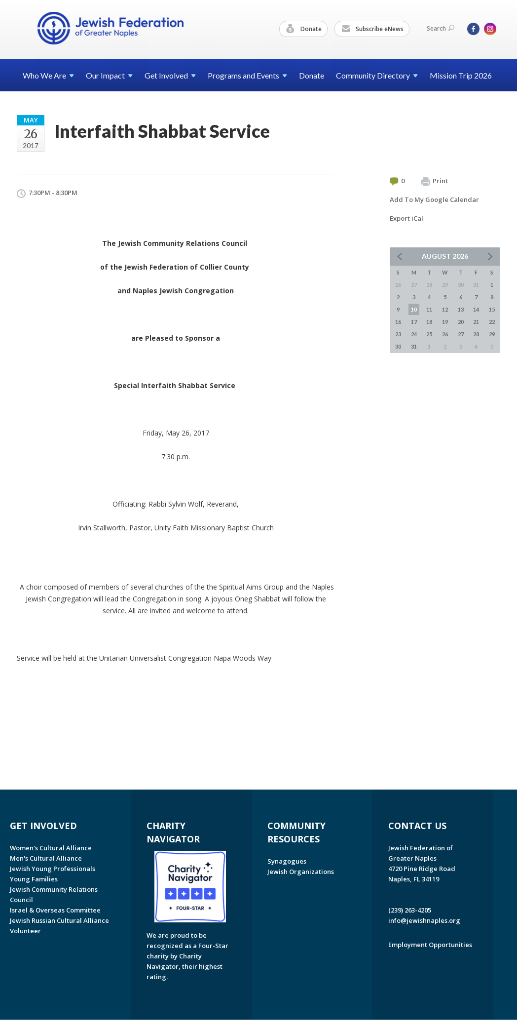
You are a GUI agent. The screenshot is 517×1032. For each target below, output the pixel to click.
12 (445, 309)
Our (109, 75)
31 (414, 346)
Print (434, 181)
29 (492, 334)
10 (414, 309)
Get (170, 75)
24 (414, 334)
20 (461, 321)
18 (429, 321)
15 (492, 309)
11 (429, 309)
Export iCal (406, 218)
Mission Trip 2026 (461, 75)
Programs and (247, 75)
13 (461, 309)
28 (476, 334)
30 (398, 346)
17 (414, 321)
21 (476, 321)
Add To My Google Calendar (434, 199)
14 (476, 309)
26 (445, 334)
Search (440, 28)
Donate (304, 29)
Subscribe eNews (372, 29)
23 (398, 334)
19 (445, 321)
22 (492, 321)
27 (461, 334)
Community (377, 75)
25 (429, 334)
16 (398, 321)
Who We (48, 75)
